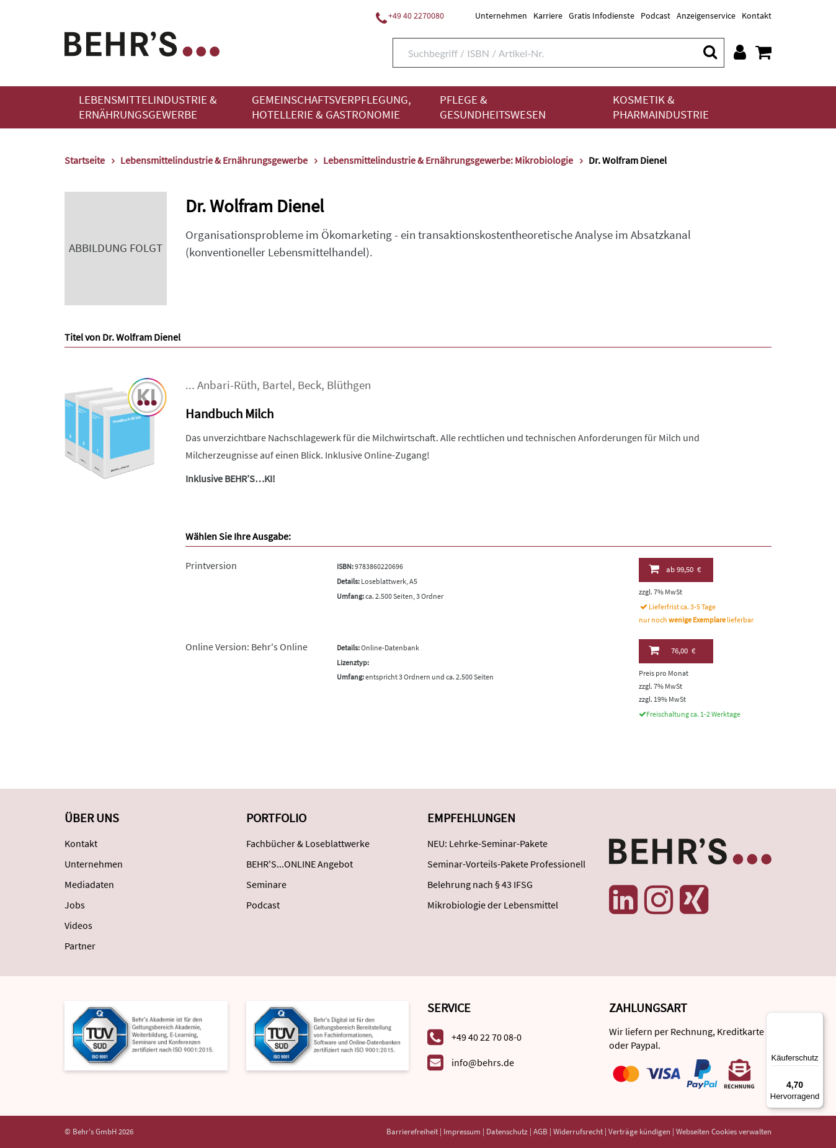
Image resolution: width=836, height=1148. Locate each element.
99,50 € (675, 569)
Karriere (548, 15)
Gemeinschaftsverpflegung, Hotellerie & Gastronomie (331, 107)
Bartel (277, 385)
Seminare (266, 884)
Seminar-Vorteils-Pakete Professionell (506, 864)
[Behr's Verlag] (142, 42)
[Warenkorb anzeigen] (763, 52)
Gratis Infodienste (601, 15)
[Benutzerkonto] (740, 52)
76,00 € (672, 650)
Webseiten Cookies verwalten (724, 1131)
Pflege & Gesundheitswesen (493, 107)
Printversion (211, 565)
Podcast (655, 15)
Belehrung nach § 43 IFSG (480, 884)
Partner (80, 945)
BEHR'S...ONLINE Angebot (299, 864)
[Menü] (816, 1019)
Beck (309, 385)
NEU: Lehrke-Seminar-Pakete (487, 843)
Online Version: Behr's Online (246, 646)
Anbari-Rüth (227, 385)
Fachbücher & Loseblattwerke (308, 843)
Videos (78, 925)
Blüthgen (349, 385)
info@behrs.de (482, 1062)
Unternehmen (501, 15)
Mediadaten (89, 884)
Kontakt (757, 15)
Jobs (74, 905)
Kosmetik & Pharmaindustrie (661, 107)
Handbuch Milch (229, 413)
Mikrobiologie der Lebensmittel (492, 905)
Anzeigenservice (706, 15)
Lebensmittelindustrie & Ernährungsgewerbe (148, 107)
